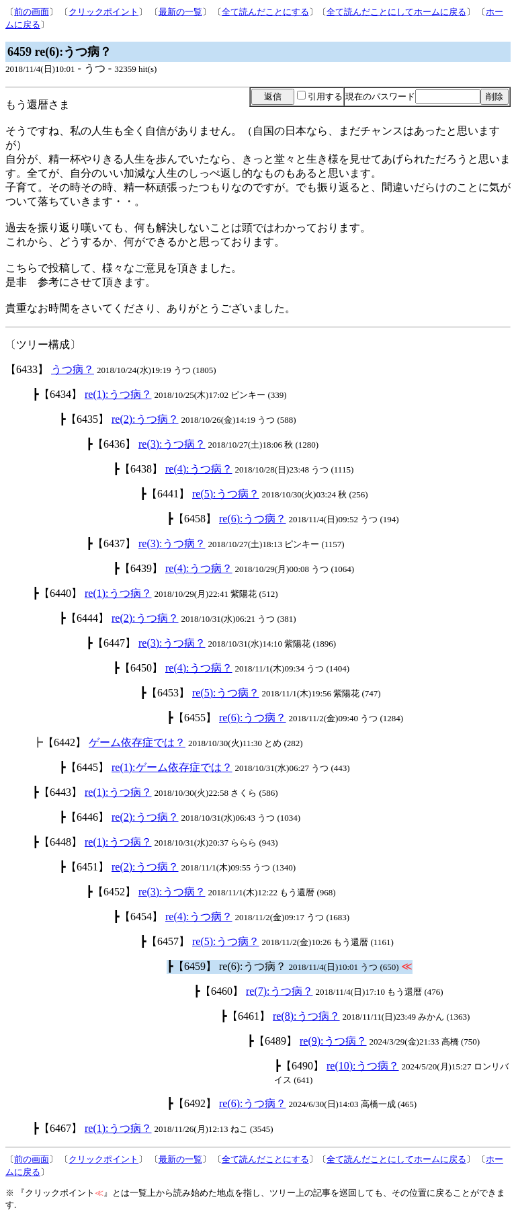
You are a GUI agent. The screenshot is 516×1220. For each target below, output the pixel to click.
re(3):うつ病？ (172, 444)
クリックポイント (103, 12)
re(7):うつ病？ (279, 991)
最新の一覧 (180, 12)
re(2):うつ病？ (145, 419)
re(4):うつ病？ (198, 469)
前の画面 (31, 12)
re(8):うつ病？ (306, 1016)
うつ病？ (72, 369)
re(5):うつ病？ (225, 493)
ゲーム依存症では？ (137, 742)
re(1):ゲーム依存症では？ (172, 767)
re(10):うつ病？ (363, 1065)
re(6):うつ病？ (252, 518)
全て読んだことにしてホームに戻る (396, 12)
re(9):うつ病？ (333, 1041)
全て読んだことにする (265, 12)
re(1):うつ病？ (118, 394)
